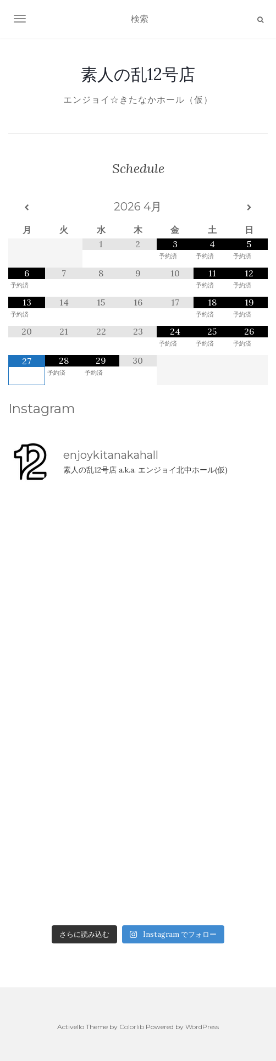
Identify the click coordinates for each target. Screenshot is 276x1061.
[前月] (26, 207)
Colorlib (131, 1027)
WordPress (202, 1027)
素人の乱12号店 (138, 74)
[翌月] (249, 207)
